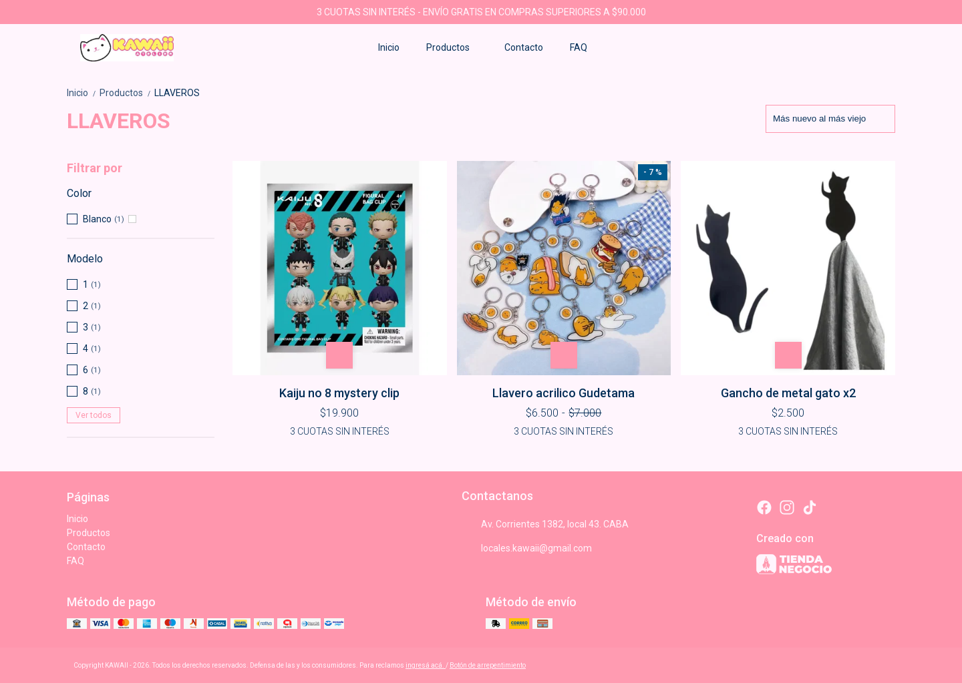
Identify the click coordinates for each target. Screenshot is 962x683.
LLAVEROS (177, 92)
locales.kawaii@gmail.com (527, 548)
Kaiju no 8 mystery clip (339, 393)
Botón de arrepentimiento (488, 665)
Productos (454, 47)
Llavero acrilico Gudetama (563, 393)
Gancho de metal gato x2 (788, 393)
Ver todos (93, 415)
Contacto (523, 47)
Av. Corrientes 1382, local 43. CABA (545, 524)
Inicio (388, 47)
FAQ (578, 47)
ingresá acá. (426, 665)
